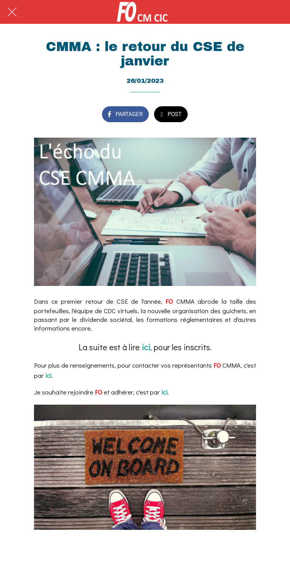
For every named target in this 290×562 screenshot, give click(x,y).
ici (146, 347)
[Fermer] (12, 12)
